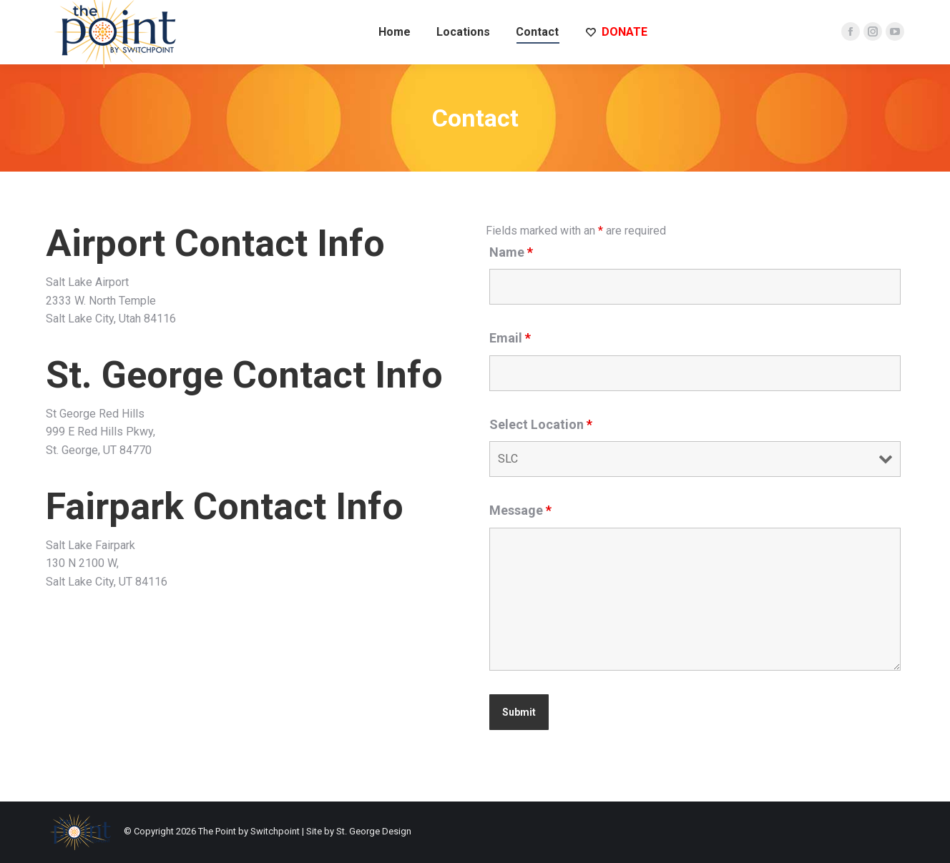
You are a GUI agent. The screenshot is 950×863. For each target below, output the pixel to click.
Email (510, 337)
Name (511, 252)
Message (520, 510)
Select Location (540, 424)
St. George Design (373, 831)
